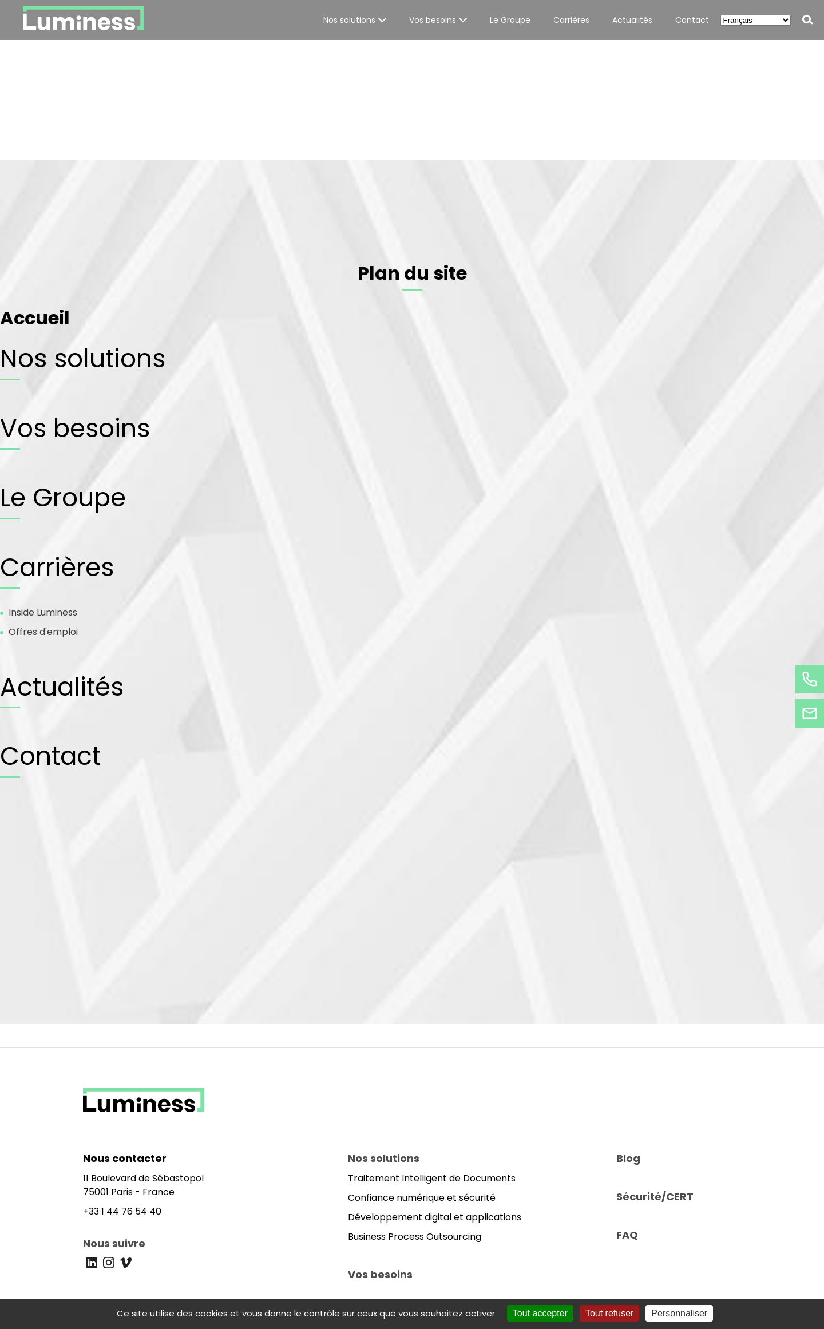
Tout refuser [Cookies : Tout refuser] (609, 1313)
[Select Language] (755, 20)
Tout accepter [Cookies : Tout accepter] (540, 1313)
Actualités (62, 686)
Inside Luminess (43, 612)
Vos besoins (75, 428)
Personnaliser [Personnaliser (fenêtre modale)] (679, 1313)
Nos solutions (82, 358)
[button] (354, 20)
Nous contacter (125, 1158)
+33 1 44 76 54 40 (122, 1211)
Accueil (35, 318)
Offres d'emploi (43, 631)
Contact (50, 756)
